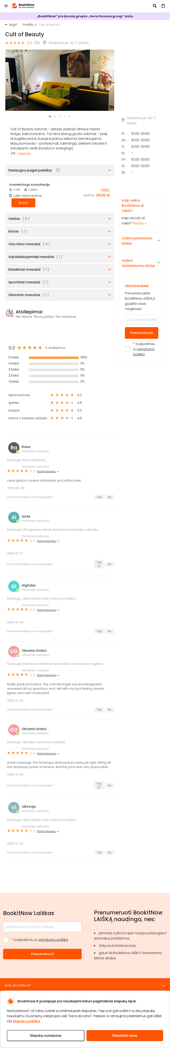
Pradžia (28, 25)
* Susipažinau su (144, 349)
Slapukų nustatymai (45, 1035)
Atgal (13, 25)
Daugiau (25, 153)
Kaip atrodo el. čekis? (138, 212)
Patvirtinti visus (124, 1035)
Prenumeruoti (141, 332)
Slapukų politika (26, 1021)
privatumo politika (53, 939)
